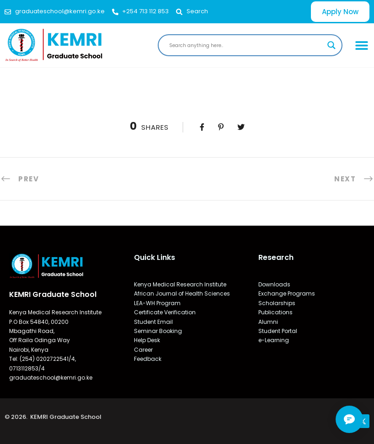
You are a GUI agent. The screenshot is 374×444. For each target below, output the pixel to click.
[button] (362, 45)
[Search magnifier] (331, 45)
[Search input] (246, 45)
